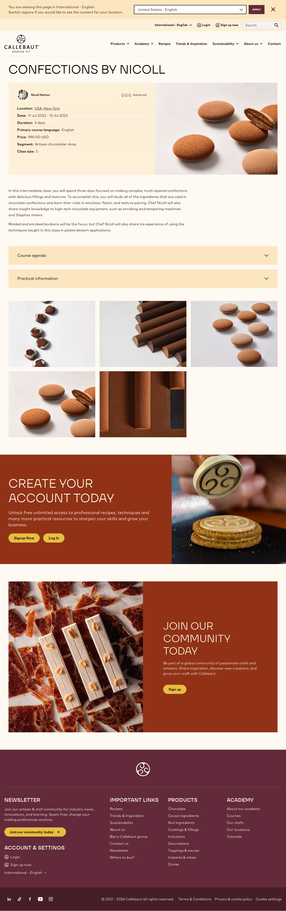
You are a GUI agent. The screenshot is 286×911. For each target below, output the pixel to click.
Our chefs (235, 822)
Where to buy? (122, 857)
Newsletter (119, 850)
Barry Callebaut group (129, 836)
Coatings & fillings (183, 829)
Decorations (178, 843)
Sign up (175, 689)
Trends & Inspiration (191, 44)
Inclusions (176, 836)
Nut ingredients (181, 822)
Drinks (173, 864)
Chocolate (177, 809)
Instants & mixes (182, 857)
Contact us (119, 843)
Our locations (238, 829)
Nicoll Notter (40, 95)
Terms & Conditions (194, 899)
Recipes (165, 44)
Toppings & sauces (183, 850)
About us (117, 829)
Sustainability (121, 822)
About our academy (243, 809)
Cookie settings (269, 899)
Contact (274, 44)
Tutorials (234, 836)
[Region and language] (190, 9)
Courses (234, 816)
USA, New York (47, 108)
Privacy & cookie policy (233, 899)
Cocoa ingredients (183, 816)
